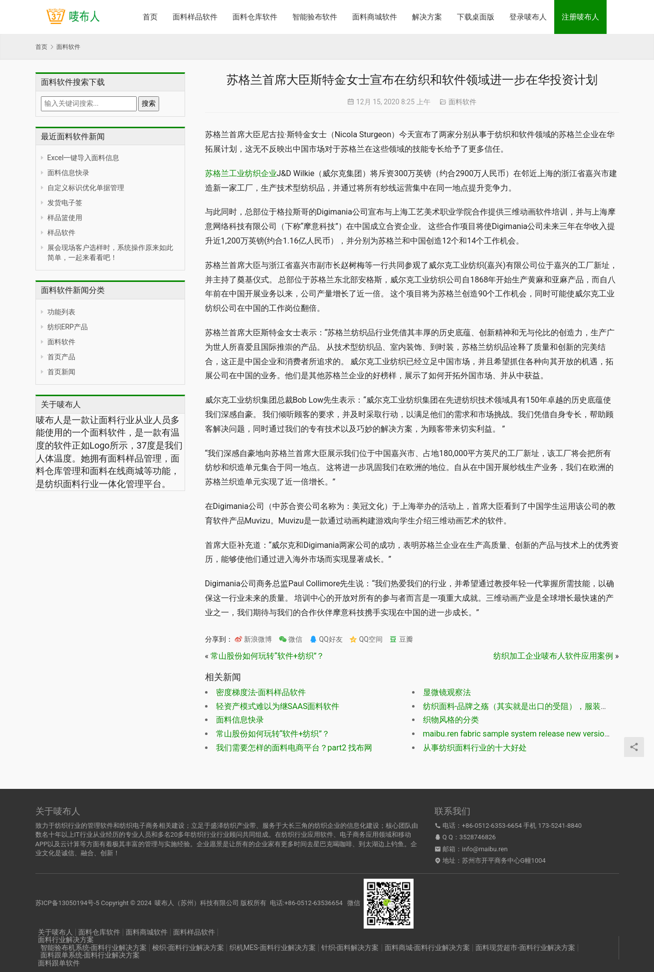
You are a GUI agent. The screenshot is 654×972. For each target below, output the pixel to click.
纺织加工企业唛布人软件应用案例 (553, 656)
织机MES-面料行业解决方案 (272, 948)
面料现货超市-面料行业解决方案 (525, 948)
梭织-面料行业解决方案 (188, 948)
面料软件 (61, 342)
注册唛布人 (580, 16)
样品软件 (61, 233)
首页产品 (61, 357)
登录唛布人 (528, 16)
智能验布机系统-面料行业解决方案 (93, 948)
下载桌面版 (475, 16)
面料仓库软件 (254, 16)
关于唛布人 (55, 932)
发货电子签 (64, 203)
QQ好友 (326, 639)
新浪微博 (253, 639)
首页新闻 (61, 372)
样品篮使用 (64, 218)
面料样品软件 (195, 16)
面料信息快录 (68, 173)
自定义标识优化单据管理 (85, 188)
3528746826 (477, 837)
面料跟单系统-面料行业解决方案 (90, 955)
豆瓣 (401, 639)
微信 (290, 639)
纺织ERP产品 (67, 327)
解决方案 (427, 16)
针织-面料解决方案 (350, 948)
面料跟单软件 (59, 963)
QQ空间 (366, 639)
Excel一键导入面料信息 (83, 158)
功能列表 (61, 312)
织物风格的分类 (451, 720)
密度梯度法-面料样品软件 (261, 692)
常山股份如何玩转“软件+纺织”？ (267, 656)
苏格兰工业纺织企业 (241, 173)
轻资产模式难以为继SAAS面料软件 (278, 706)
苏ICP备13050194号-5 (67, 903)
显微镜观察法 (447, 692)
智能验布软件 (314, 16)
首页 (150, 16)
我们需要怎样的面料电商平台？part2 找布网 (294, 747)
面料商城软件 (374, 16)
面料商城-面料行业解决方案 (427, 948)
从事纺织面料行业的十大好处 (475, 747)
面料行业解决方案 (66, 940)
